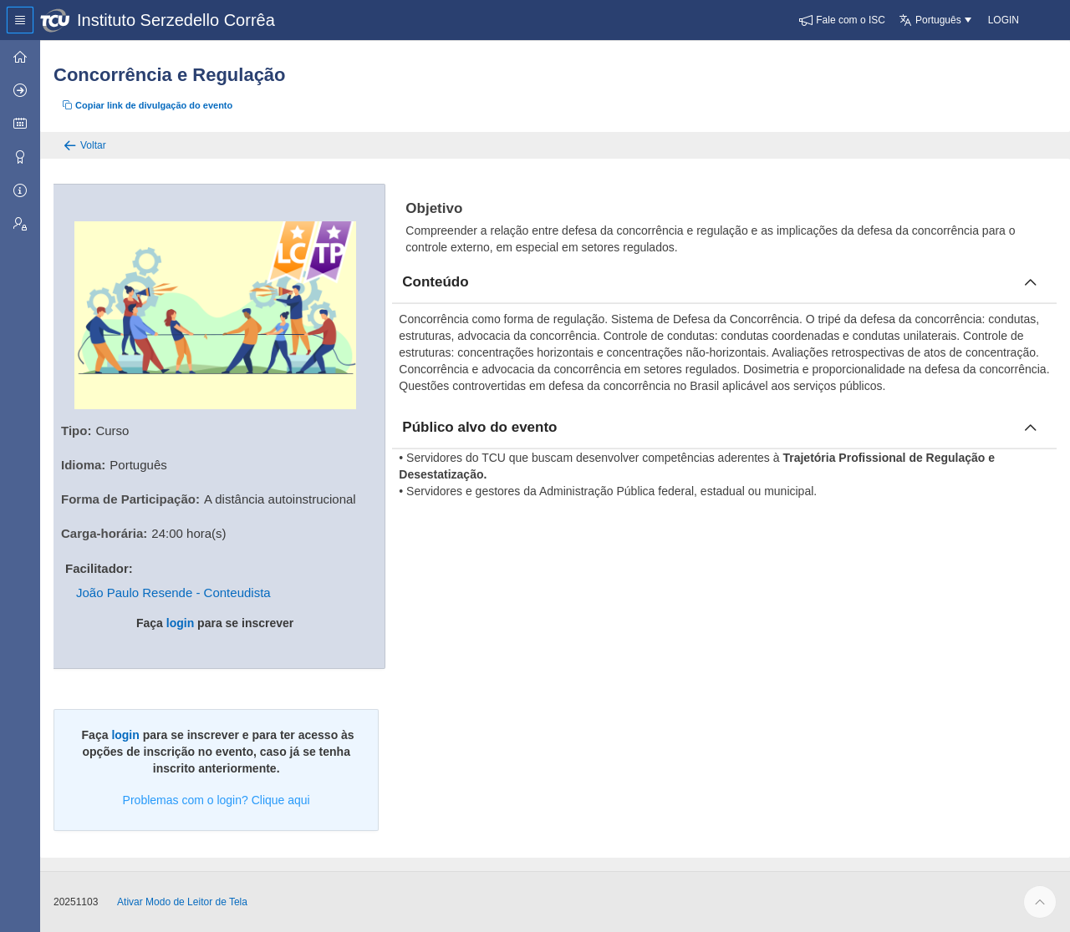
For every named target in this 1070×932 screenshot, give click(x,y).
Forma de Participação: (130, 499)
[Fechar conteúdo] (1030, 282)
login (180, 623)
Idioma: (83, 465)
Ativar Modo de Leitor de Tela (182, 902)
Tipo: (76, 430)
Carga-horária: (104, 533)
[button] (842, 20)
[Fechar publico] (1030, 427)
